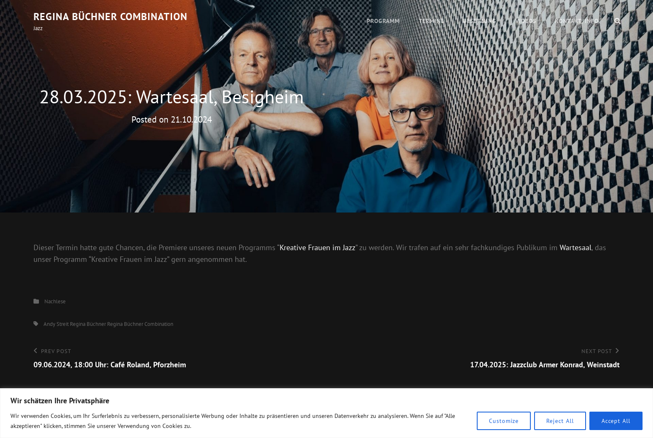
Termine (431, 21)
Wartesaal (575, 247)
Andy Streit (56, 324)
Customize (504, 421)
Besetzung (479, 21)
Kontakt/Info (577, 21)
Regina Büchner (88, 324)
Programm (383, 21)
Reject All (559, 421)
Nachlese (55, 301)
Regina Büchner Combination (110, 16)
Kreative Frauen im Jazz (317, 247)
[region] (326, 413)
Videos (525, 21)
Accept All (616, 421)
